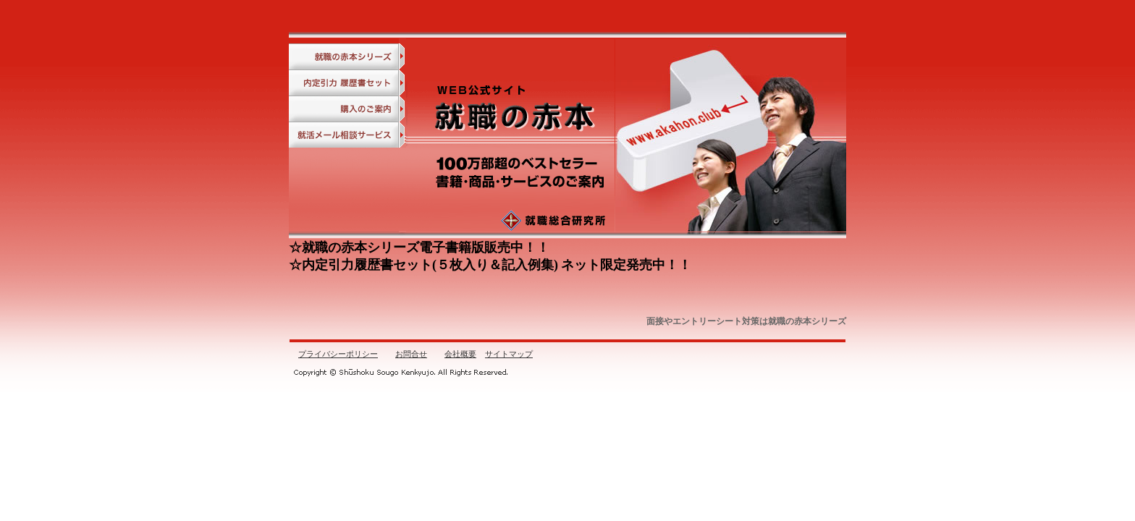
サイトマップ (509, 354)
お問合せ (411, 354)
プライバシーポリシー (338, 354)
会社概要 (460, 354)
